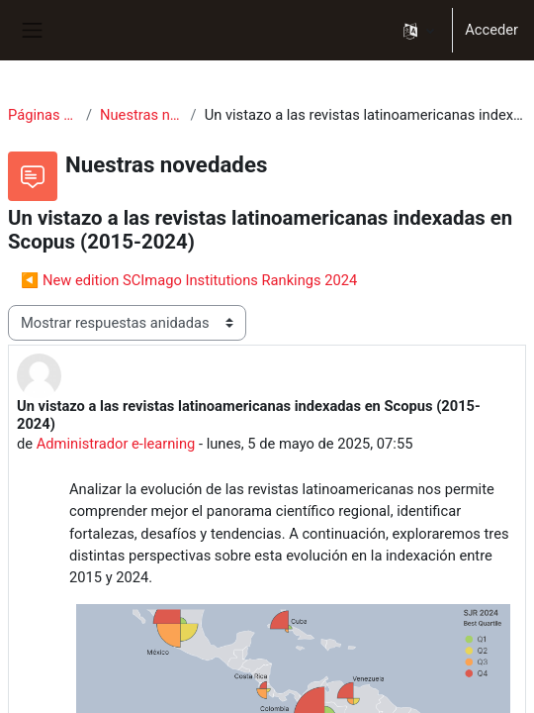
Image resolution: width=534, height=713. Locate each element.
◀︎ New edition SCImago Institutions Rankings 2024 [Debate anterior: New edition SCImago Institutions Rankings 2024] (189, 280)
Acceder (491, 30)
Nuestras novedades (141, 115)
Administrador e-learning (116, 444)
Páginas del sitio (43, 115)
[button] (419, 30)
